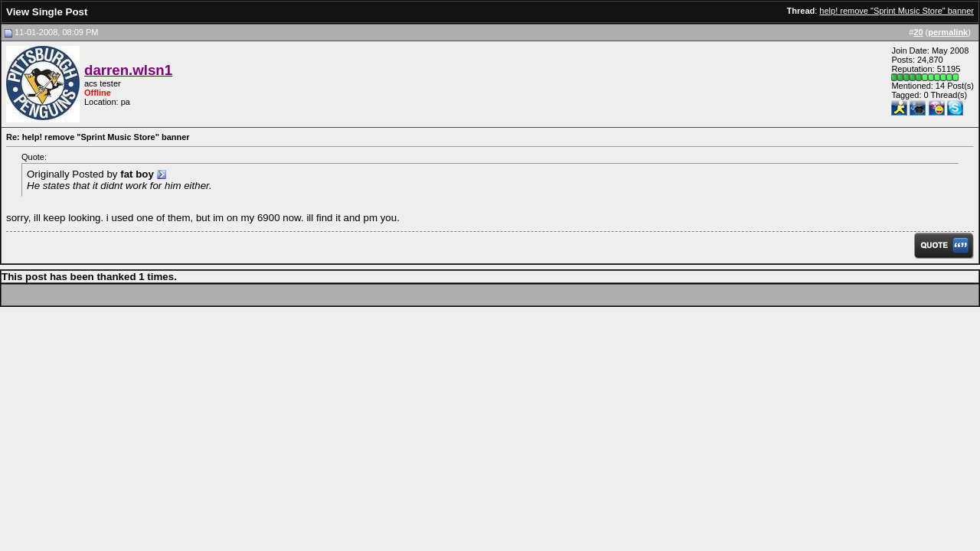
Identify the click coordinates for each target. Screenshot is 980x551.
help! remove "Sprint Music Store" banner (896, 10)
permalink (948, 32)
